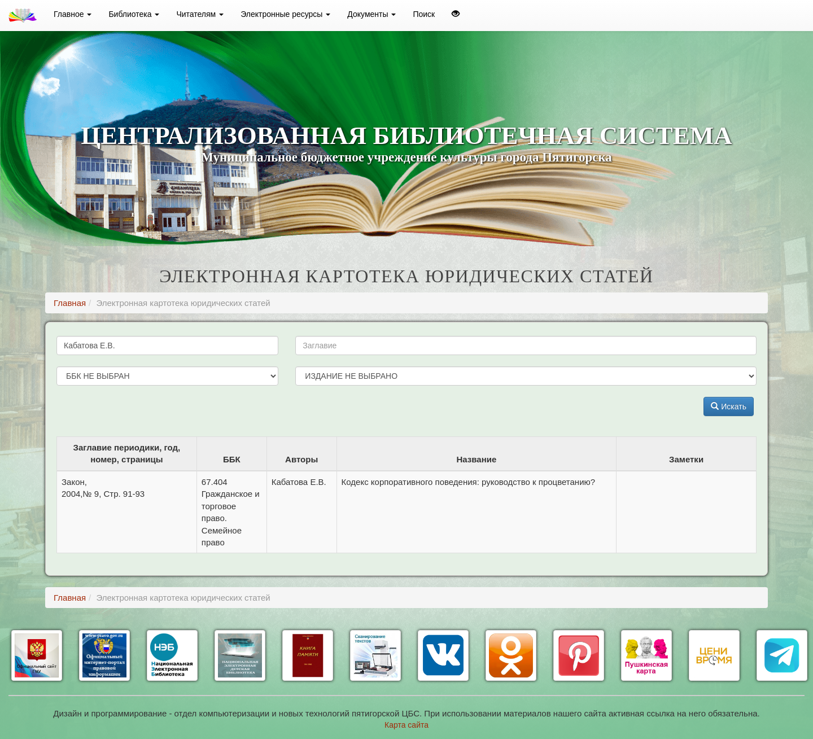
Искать (728, 406)
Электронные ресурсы (285, 14)
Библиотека (133, 14)
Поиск (424, 14)
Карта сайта (406, 724)
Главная (70, 303)
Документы (371, 14)
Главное (72, 14)
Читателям (200, 14)
